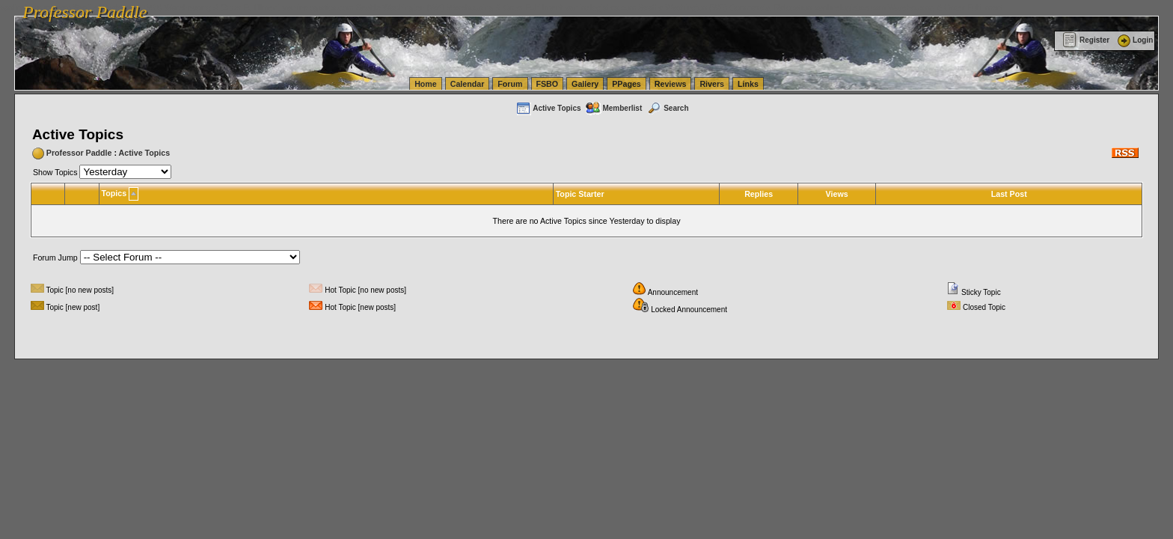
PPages (626, 83)
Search (667, 108)
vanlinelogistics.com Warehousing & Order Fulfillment (909, 7)
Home (425, 83)
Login (1134, 40)
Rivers (711, 83)
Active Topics (548, 108)
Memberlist (613, 108)
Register (1085, 40)
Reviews (671, 83)
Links (748, 83)
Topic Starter (580, 193)
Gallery (585, 83)
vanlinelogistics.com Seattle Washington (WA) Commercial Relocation (688, 7)
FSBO (547, 83)
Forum (509, 83)
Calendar (467, 83)
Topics (114, 193)
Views (837, 193)
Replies (758, 193)
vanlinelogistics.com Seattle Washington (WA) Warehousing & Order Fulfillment (423, 7)
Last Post (1009, 193)
